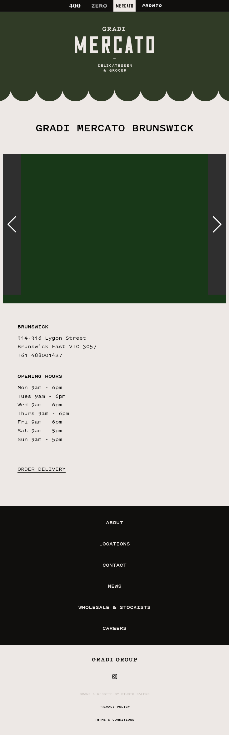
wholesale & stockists (114, 607)
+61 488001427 (39, 355)
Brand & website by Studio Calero (115, 694)
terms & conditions (114, 719)
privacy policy (114, 706)
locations (114, 543)
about (114, 522)
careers (114, 628)
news (115, 586)
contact (114, 565)
